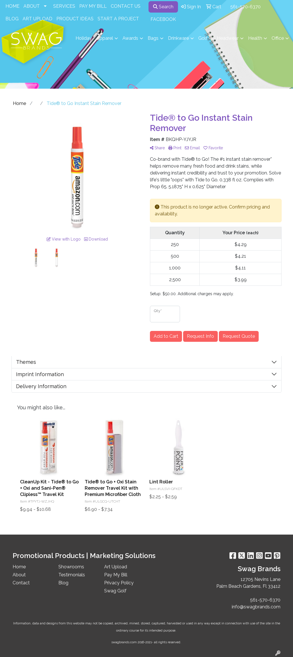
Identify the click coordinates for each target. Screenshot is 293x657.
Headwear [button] (228, 38)
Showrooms (71, 566)
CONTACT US (125, 6)
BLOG (12, 18)
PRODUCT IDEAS (75, 18)
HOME (12, 6)
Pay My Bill (115, 574)
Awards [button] (130, 38)
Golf (202, 38)
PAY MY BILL (93, 6)
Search (163, 6)
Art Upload (115, 566)
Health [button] (255, 38)
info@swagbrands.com (256, 607)
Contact (21, 582)
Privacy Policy (119, 582)
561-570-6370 (245, 6)
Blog (63, 582)
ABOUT (31, 6)
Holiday (84, 38)
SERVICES (64, 6)
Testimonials (71, 574)
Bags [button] (153, 38)
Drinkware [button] (178, 38)
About (19, 574)
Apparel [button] (104, 38)
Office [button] (278, 38)
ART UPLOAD (37, 18)
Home (19, 566)
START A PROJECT (118, 18)
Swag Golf (115, 591)
